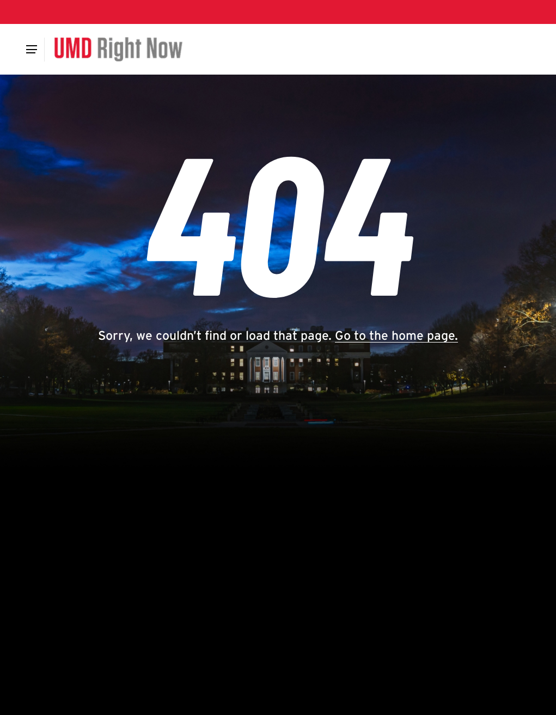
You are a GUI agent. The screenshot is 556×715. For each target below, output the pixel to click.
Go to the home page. (396, 335)
